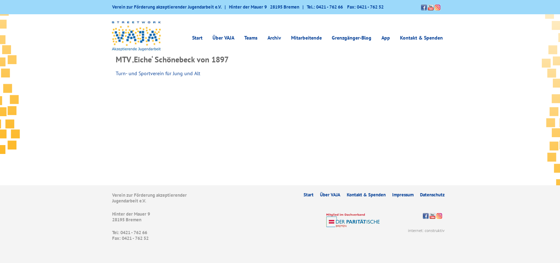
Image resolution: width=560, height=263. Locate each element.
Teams (251, 38)
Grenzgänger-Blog (351, 38)
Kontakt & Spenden (421, 38)
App (385, 38)
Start (197, 38)
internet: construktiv (426, 230)
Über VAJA (223, 38)
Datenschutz (432, 195)
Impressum (403, 195)
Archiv (274, 38)
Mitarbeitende (306, 38)
